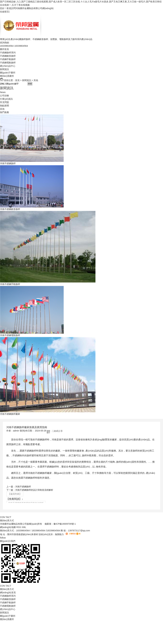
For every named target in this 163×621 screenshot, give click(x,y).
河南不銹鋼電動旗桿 (10, 335)
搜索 (30, 84)
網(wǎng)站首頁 (8, 592)
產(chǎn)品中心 (7, 66)
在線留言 (4, 11)
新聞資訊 (4, 69)
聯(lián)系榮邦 (7, 76)
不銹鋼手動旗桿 (8, 59)
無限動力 (59, 534)
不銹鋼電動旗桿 (8, 62)
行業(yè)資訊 (6, 99)
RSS (19, 527)
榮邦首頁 (4, 49)
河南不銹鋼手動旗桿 (10, 284)
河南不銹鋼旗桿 (8, 163)
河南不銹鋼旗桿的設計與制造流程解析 (34, 490)
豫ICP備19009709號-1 (64, 524)
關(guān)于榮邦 (7, 72)
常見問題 (4, 102)
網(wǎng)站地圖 (8, 527)
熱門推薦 (4, 112)
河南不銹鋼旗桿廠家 (10, 414)
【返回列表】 (14, 494)
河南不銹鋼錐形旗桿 (10, 209)
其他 (36, 80)
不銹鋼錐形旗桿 (8, 56)
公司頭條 (4, 95)
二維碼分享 (57, 431)
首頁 (17, 80)
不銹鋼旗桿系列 (8, 52)
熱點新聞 (4, 105)
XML (24, 527)
